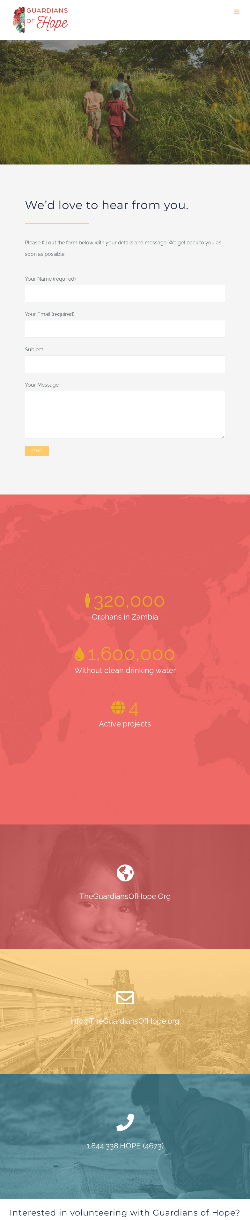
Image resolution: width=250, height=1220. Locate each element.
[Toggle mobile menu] (237, 12)
